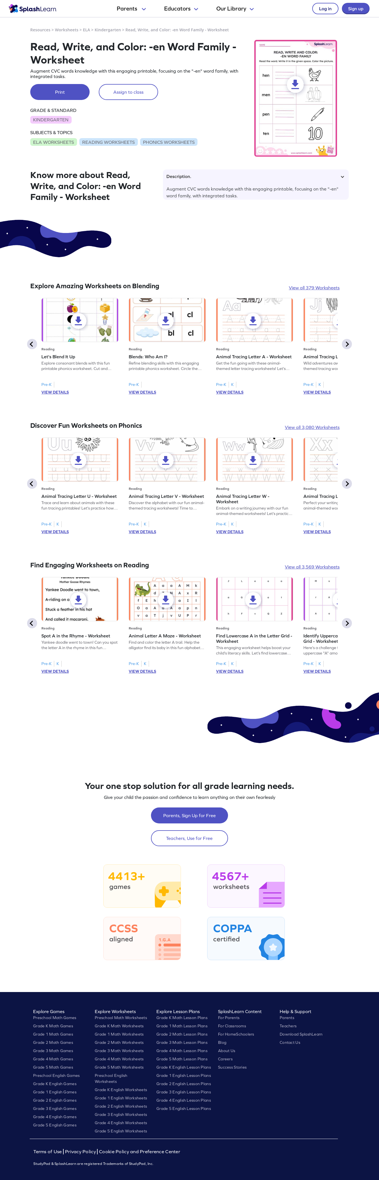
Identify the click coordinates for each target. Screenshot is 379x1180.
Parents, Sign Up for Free (189, 815)
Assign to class (128, 92)
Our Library (235, 8)
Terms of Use (48, 1151)
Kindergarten (108, 29)
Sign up (355, 8)
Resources (40, 29)
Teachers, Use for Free (189, 838)
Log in (325, 8)
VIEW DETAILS (55, 392)
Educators (181, 8)
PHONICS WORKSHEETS (169, 142)
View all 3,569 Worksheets (312, 566)
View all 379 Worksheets (314, 287)
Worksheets (66, 29)
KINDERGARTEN (50, 119)
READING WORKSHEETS (108, 142)
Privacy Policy (80, 1151)
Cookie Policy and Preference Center (139, 1151)
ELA (86, 29)
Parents (131, 8)
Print (60, 92)
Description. (255, 176)
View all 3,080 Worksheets (312, 427)
